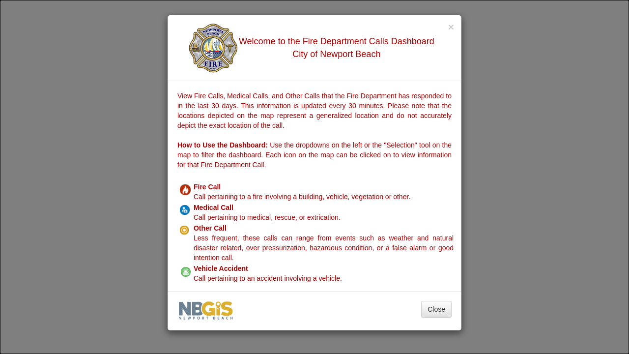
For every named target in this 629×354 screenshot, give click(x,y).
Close (436, 309)
